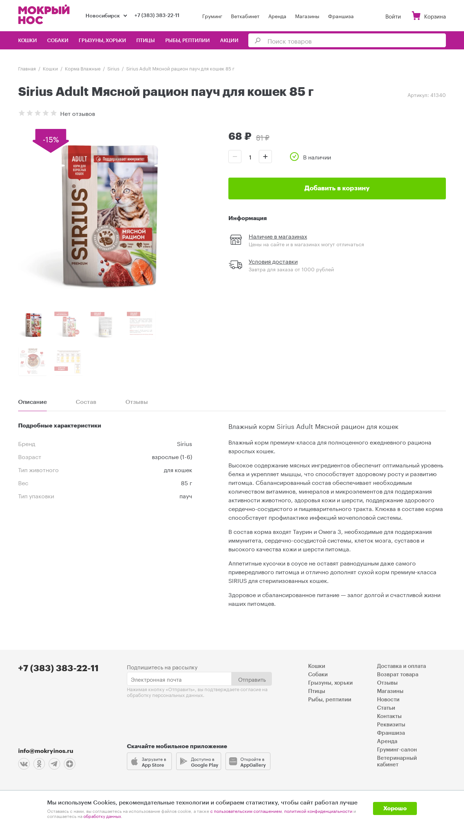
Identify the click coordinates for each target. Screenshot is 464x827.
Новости (388, 699)
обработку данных (102, 815)
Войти (393, 15)
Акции (229, 40)
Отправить (252, 678)
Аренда (277, 16)
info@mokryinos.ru (45, 751)
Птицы (145, 40)
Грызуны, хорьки (102, 40)
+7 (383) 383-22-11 (156, 15)
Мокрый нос (44, 14)
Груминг (212, 16)
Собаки (57, 40)
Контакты (389, 716)
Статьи (386, 708)
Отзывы (387, 683)
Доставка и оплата (401, 666)
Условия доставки (273, 260)
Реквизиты (391, 724)
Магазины (307, 16)
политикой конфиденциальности (318, 810)
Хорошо (395, 808)
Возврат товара (397, 674)
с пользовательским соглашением (246, 810)
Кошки (27, 40)
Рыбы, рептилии (187, 40)
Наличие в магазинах (278, 235)
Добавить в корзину (337, 188)
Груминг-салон (397, 750)
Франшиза (341, 16)
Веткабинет (245, 16)
